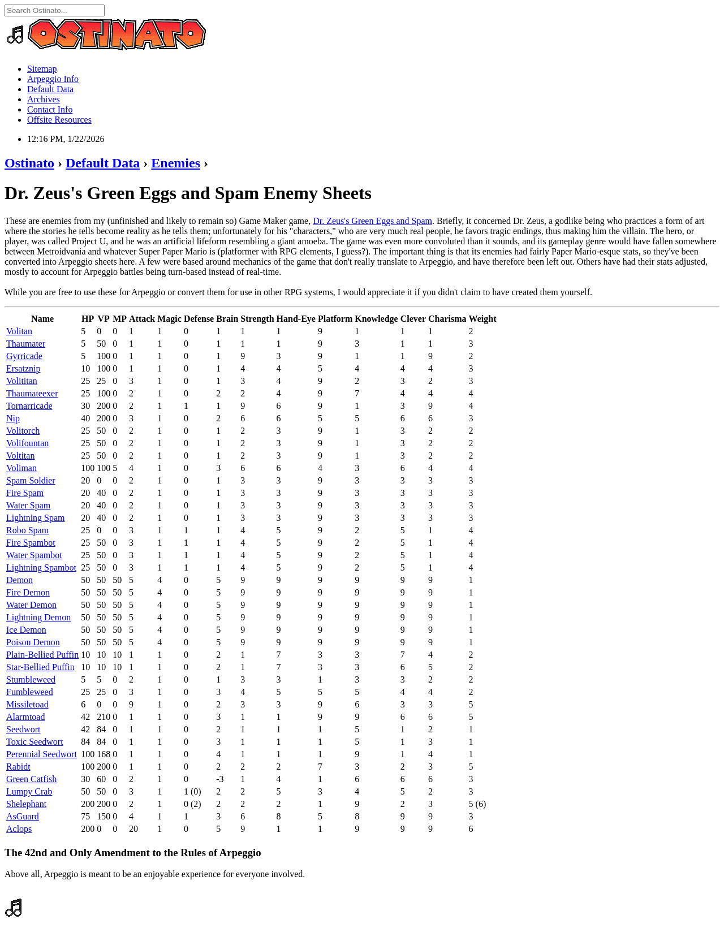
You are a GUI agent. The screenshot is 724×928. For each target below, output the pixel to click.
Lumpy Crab (29, 791)
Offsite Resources (59, 119)
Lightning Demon (38, 617)
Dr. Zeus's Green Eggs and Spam (372, 221)
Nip (13, 418)
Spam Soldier (30, 480)
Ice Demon (26, 630)
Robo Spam (27, 530)
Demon (19, 580)
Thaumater (25, 343)
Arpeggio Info (53, 79)
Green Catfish (31, 779)
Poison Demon (33, 642)
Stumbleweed (30, 679)
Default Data (50, 89)
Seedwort (23, 729)
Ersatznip (23, 368)
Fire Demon (28, 592)
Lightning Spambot (41, 567)
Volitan (19, 331)
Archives (43, 99)
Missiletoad (27, 704)
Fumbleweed (29, 692)
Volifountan (27, 443)
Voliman (21, 468)
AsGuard (22, 816)
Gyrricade (24, 356)
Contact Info (49, 109)
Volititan (21, 381)
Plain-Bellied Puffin (42, 654)
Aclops (19, 829)
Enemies (175, 163)
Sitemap (42, 69)
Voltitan (20, 455)
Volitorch (23, 430)
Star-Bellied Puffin (40, 667)
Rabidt (18, 766)
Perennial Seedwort (41, 754)
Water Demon (31, 605)
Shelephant (26, 804)
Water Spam (28, 505)
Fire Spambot (30, 542)
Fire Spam (25, 493)
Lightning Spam (35, 518)
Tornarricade (29, 406)
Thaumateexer (32, 393)
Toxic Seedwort (34, 741)
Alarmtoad (25, 717)
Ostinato (29, 163)
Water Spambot (34, 555)
